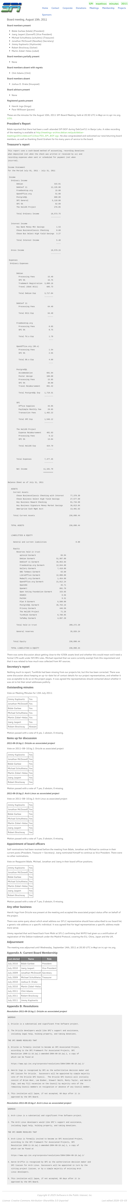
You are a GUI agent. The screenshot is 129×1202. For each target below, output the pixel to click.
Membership (108, 7)
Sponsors (46, 14)
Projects (122, 7)
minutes (114, 4)
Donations (81, 7)
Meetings (94, 7)
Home (45, 7)
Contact (55, 7)
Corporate (67, 7)
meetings (101, 4)
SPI (91, 4)
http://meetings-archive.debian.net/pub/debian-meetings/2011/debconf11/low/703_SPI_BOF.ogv (45, 134)
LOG (9, 118)
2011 (124, 4)
